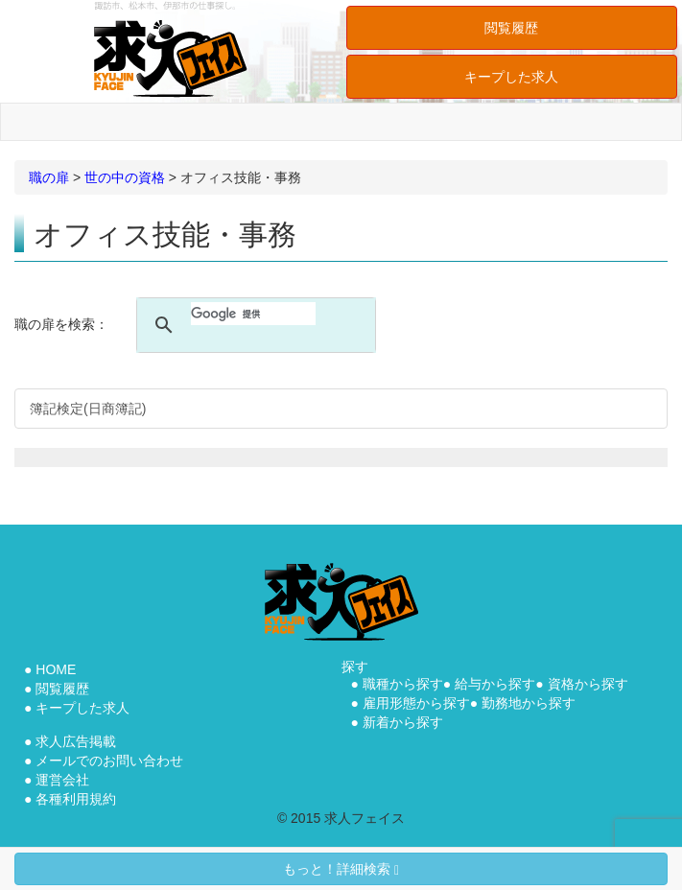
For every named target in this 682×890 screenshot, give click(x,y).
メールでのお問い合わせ (109, 760)
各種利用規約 (75, 799)
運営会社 (62, 779)
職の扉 (49, 177)
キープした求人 (511, 76)
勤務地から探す (529, 703)
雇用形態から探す (416, 703)
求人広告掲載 (75, 741)
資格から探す (588, 683)
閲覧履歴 (511, 27)
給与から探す (495, 683)
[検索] (253, 313)
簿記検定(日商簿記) (88, 408)
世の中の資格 (124, 177)
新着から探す (403, 722)
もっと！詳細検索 (341, 869)
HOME (55, 669)
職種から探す (403, 683)
